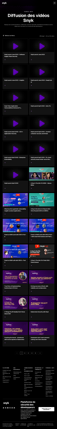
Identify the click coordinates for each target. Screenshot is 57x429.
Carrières (37, 381)
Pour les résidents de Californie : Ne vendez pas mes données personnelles (44, 424)
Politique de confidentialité (23, 424)
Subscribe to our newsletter (46, 409)
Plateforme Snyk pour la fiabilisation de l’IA (7, 372)
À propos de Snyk (38, 372)
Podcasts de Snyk (16, 378)
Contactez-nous (39, 375)
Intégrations (6, 382)
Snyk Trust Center (27, 394)
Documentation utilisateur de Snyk (28, 379)
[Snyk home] (4, 3)
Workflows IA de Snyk (7, 377)
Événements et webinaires (38, 383)
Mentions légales (17, 424)
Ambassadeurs (38, 386)
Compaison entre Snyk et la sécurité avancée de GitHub (50, 372)
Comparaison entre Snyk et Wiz (49, 392)
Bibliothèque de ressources (17, 372)
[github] (10, 408)
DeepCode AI (6, 380)
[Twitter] (3, 408)
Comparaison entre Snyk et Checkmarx (49, 383)
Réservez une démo (38, 378)
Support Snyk (27, 382)
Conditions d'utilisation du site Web (31, 425)
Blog (14, 375)
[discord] (14, 408)
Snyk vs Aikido (49, 396)
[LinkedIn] (8, 408)
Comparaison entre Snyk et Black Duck (49, 388)
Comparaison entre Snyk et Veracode (49, 378)
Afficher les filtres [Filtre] (10, 35)
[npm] (12, 408)
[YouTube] (5, 408)
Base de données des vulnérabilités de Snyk (28, 386)
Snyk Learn (27, 375)
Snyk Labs (26, 373)
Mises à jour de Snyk (28, 391)
